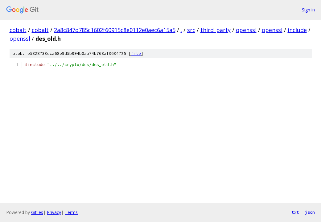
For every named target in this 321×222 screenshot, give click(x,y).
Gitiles (37, 212)
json (310, 212)
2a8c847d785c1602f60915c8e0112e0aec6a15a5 (114, 30)
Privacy (54, 212)
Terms (71, 212)
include (297, 30)
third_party (215, 30)
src (191, 30)
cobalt (18, 30)
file (136, 53)
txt (295, 212)
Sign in (308, 10)
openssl (246, 30)
